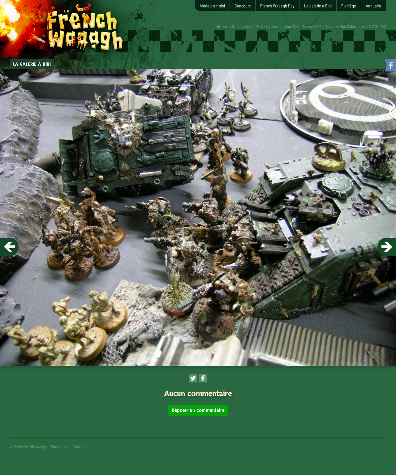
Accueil (228, 26)
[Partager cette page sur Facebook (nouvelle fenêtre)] (203, 378)
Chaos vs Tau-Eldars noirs (345, 26)
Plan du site (60, 446)
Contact (79, 446)
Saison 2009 (312, 26)
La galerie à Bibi (250, 26)
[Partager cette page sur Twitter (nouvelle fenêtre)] (193, 378)
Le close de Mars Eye (282, 26)
